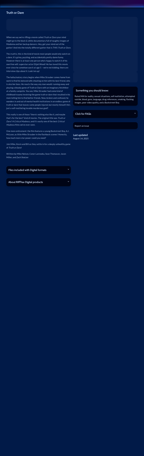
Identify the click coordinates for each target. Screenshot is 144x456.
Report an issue (82, 126)
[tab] (105, 91)
